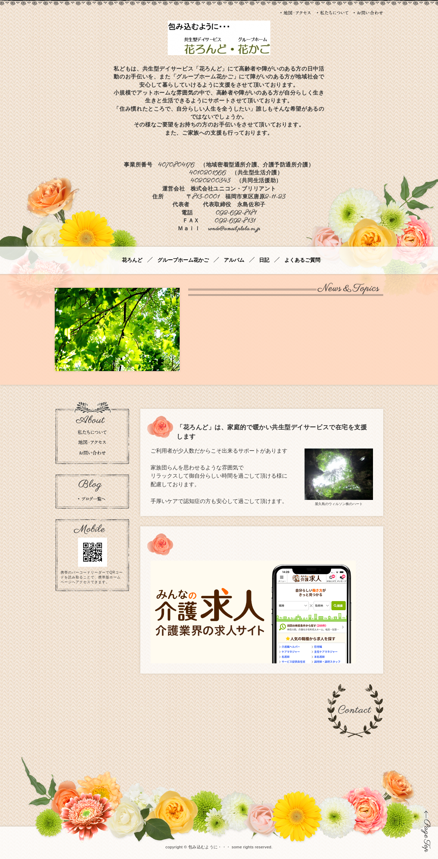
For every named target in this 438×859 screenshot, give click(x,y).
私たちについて (332, 12)
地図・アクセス (296, 12)
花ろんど (132, 260)
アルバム (234, 260)
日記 (264, 260)
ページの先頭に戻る (426, 831)
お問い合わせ (368, 12)
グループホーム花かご (183, 260)
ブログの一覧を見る (92, 498)
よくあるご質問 (302, 260)
